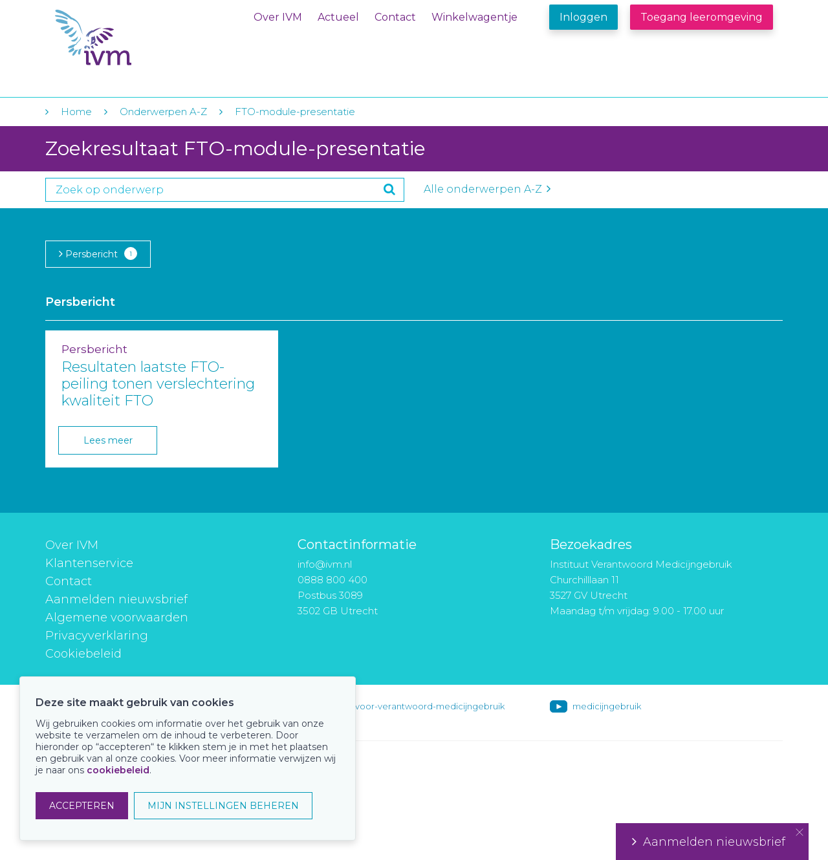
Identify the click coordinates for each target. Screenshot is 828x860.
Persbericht (98, 253)
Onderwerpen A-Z (163, 111)
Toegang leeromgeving (701, 17)
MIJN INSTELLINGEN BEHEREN (223, 806)
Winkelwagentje (474, 17)
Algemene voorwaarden (116, 617)
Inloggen (583, 17)
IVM (134, 38)
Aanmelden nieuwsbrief (116, 599)
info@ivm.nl (325, 564)
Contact (395, 17)
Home (76, 111)
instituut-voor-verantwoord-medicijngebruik (412, 706)
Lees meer (108, 440)
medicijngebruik (606, 706)
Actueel (338, 17)
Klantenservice (89, 563)
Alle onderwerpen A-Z (487, 189)
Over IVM (278, 17)
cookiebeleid (118, 770)
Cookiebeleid (83, 654)
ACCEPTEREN (81, 806)
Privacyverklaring (96, 636)
